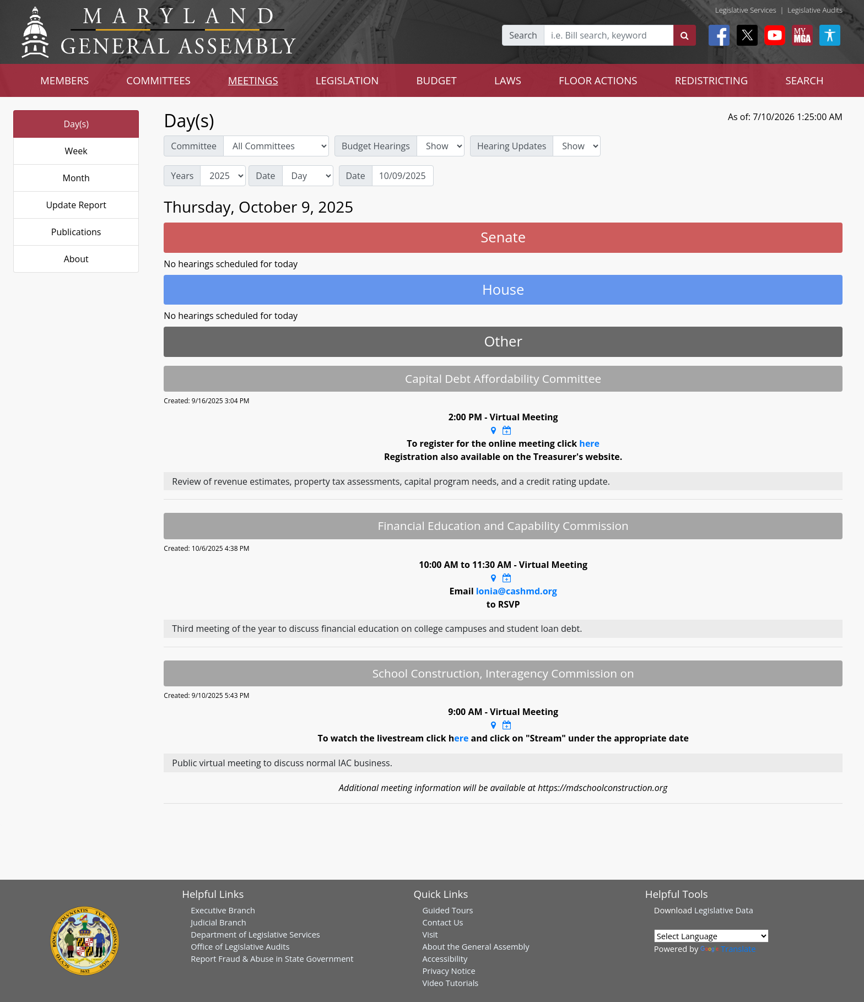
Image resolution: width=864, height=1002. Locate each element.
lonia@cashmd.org (516, 591)
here (589, 443)
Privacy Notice (448, 970)
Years (182, 176)
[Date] (403, 175)
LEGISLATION (347, 80)
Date (265, 176)
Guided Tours (447, 910)
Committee (194, 146)
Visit (430, 934)
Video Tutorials (450, 982)
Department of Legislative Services (255, 934)
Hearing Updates (511, 146)
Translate (727, 948)
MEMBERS (64, 80)
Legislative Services (745, 10)
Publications (76, 232)
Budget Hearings (376, 146)
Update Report (76, 205)
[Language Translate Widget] (711, 936)
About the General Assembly (475, 946)
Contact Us (442, 922)
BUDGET (436, 80)
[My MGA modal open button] (800, 35)
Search (523, 35)
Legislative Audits (815, 10)
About (76, 259)
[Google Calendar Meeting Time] (507, 430)
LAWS (507, 80)
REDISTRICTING (711, 80)
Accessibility (444, 958)
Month (75, 178)
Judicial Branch (218, 922)
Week (76, 151)
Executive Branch (223, 910)
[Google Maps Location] (493, 430)
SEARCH (804, 80)
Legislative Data (723, 910)
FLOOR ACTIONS (598, 80)
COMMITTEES (158, 80)
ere (461, 738)
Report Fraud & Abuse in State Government (272, 958)
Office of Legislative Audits (240, 946)
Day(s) (76, 124)
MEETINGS (253, 80)
